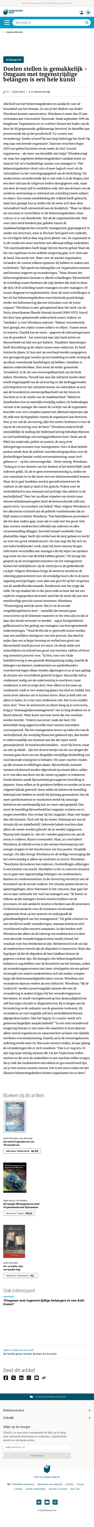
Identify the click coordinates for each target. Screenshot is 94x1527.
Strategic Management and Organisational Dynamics (21, 1205)
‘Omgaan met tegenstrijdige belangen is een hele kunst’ (43, 1302)
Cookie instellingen (35, 1489)
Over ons (75, 1489)
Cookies (18, 1489)
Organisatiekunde (14, 32)
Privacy (80, 1484)
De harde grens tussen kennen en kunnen (30, 1353)
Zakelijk (47, 1418)
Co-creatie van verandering (13, 1268)
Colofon (69, 1484)
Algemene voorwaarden (49, 1484)
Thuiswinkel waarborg (21, 1484)
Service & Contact (58, 1489)
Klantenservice (47, 1410)
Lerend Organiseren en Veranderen (18, 1143)
